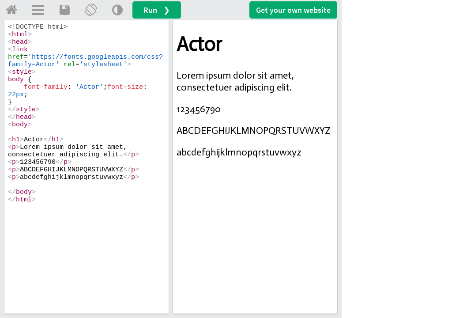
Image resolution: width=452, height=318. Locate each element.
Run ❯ (156, 10)
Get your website (293, 10)
